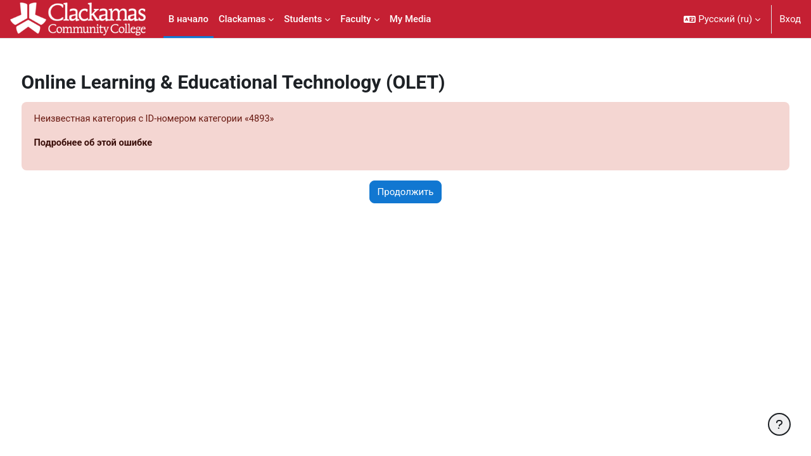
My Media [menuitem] (410, 19)
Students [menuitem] (303, 19)
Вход (790, 19)
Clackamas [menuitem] (242, 19)
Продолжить (406, 192)
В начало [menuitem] (188, 19)
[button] (722, 19)
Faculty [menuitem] (355, 19)
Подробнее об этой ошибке (118, 143)
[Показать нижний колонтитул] (779, 424)
